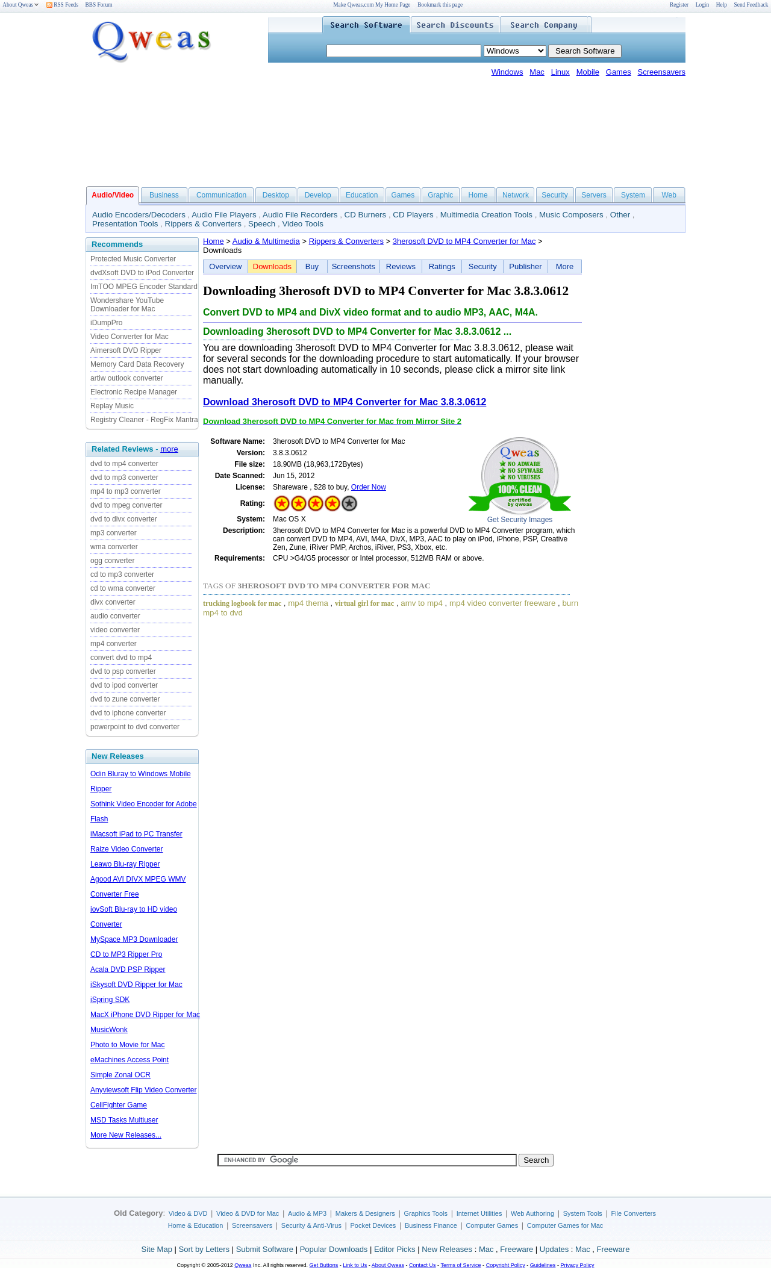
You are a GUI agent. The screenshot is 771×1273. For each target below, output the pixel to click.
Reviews (401, 266)
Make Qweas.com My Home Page (371, 5)
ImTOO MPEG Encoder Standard (144, 286)
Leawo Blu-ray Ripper (125, 864)
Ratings (442, 266)
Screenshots (353, 266)
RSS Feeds (62, 5)
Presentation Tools (125, 223)
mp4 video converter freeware (502, 603)
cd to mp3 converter (122, 574)
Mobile (587, 71)
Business (164, 195)
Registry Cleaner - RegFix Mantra (144, 420)
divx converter (113, 602)
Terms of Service (460, 1265)
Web (668, 195)
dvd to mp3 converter (124, 477)
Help (721, 5)
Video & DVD (188, 1213)
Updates (554, 1249)
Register (679, 5)
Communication (221, 195)
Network (515, 195)
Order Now (368, 487)
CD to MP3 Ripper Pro (126, 954)
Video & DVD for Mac (247, 1213)
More (565, 266)
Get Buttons (324, 1265)
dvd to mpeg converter (126, 505)
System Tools (582, 1213)
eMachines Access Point (129, 1060)
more (169, 448)
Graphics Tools (426, 1213)
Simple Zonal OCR (120, 1075)
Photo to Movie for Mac (127, 1045)
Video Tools (302, 223)
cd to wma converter (122, 588)
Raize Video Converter (126, 849)
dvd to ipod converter (124, 685)
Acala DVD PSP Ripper (128, 969)
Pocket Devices (373, 1225)
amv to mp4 (422, 603)
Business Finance (431, 1225)
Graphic (440, 195)
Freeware (516, 1249)
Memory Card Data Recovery (137, 364)
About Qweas (20, 5)
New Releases (447, 1249)
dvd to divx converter (123, 519)
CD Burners (366, 214)
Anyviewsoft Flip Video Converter (143, 1090)
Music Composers (571, 214)
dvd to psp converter (123, 671)
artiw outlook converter (126, 378)
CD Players (413, 214)
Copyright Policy (505, 1265)
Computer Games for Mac (565, 1225)
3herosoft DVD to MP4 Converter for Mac (464, 241)
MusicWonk (109, 1030)
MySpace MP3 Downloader (134, 939)
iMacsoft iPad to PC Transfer (136, 834)
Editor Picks (395, 1249)
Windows (507, 71)
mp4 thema (308, 603)
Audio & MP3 (307, 1213)
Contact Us (422, 1265)
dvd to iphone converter (128, 713)
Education (362, 195)
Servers (593, 195)
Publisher (525, 266)
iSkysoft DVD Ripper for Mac (136, 984)
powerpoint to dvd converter (134, 727)
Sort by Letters (203, 1249)
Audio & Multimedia (266, 241)
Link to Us (355, 1265)
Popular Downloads (334, 1249)
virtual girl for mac (364, 603)
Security (554, 195)
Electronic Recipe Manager (133, 392)
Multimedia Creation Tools (486, 214)
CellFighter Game (118, 1105)
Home (478, 195)
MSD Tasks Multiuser (124, 1120)
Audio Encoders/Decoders (139, 214)
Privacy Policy (577, 1265)
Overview (225, 266)
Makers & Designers (365, 1213)
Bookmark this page (440, 5)
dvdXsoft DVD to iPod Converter (142, 273)
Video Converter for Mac (129, 336)
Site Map (157, 1249)
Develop (318, 195)
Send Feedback (751, 5)
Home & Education (195, 1225)
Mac (537, 71)
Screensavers (661, 71)
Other (620, 214)
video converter (115, 630)
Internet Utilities (479, 1213)
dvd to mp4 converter (124, 463)
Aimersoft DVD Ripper (125, 350)
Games (618, 71)
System (633, 195)
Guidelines (543, 1265)
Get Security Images (520, 519)
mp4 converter (113, 644)
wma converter (114, 547)
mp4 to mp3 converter (125, 491)
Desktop (276, 195)
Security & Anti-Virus (311, 1225)
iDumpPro (106, 323)
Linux (560, 71)
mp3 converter (113, 533)
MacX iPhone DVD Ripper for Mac (145, 1014)
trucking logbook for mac (242, 603)
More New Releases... (125, 1135)
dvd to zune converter (125, 699)
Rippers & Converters (203, 223)
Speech (261, 223)
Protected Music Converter (133, 259)
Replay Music (112, 406)
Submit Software (264, 1249)
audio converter (115, 616)
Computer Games (492, 1225)
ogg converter (112, 560)
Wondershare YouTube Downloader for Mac (127, 304)
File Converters (633, 1213)
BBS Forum (99, 5)
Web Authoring (532, 1213)
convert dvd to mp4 (121, 657)
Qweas (242, 1265)
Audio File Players (224, 214)
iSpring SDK (110, 999)
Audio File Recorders (300, 214)
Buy (312, 266)
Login (702, 5)
